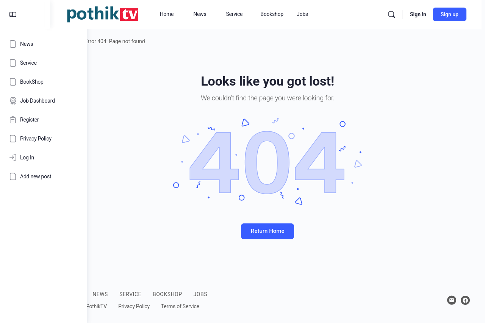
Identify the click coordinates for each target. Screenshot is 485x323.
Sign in (421, 14)
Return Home (286, 231)
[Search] (394, 14)
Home (109, 41)
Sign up (453, 14)
